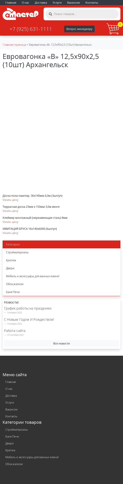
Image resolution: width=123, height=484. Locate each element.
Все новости (61, 343)
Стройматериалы (17, 252)
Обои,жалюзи (15, 284)
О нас (25, 2)
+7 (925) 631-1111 (31, 28)
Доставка (41, 2)
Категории (13, 244)
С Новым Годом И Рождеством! (29, 319)
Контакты (91, 2)
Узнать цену (10, 200)
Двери (10, 268)
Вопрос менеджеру (79, 29)
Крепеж (11, 260)
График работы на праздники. (28, 308)
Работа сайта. (15, 330)
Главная (10, 2)
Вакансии (73, 2)
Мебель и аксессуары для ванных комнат (33, 276)
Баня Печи (13, 292)
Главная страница (14, 45)
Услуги (57, 2)
